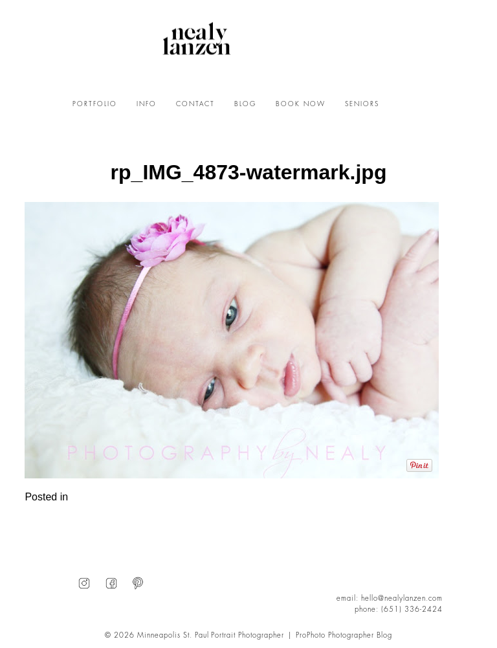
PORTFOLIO (94, 104)
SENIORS (362, 104)
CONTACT (195, 104)
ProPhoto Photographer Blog (344, 635)
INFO (147, 104)
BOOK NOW (301, 104)
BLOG (245, 104)
